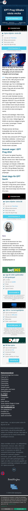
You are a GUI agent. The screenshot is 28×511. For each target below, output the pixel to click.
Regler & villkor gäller (23, 30)
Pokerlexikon (5, 379)
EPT (3, 77)
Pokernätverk (5, 385)
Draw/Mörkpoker (6, 391)
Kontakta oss (5, 411)
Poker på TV (4, 377)
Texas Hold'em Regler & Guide (10, 403)
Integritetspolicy (5, 413)
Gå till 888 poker (14, 325)
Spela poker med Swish (8, 389)
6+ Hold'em (4, 393)
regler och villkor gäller (12, 328)
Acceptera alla (20, 509)
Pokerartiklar (4, 383)
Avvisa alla (7, 509)
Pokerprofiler (4, 397)
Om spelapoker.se (6, 409)
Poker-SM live (5, 401)
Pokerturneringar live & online (9, 375)
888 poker (14, 314)
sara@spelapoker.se (9, 260)
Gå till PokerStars (14, 18)
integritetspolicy (11, 504)
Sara (24, 22)
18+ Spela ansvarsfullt (16, 30)
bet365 (14, 282)
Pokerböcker (4, 381)
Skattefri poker (5, 387)
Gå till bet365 (14, 292)
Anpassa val (4, 506)
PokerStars (14, 38)
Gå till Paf (14, 360)
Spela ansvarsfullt (6, 415)
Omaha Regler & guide (7, 405)
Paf (13, 350)
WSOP (3, 399)
